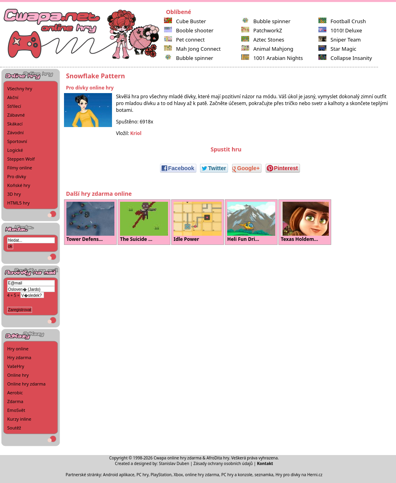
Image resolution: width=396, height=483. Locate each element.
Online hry (18, 375)
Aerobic (15, 393)
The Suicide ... (144, 222)
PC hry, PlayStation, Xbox (159, 474)
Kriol (136, 133)
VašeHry (15, 366)
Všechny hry (19, 88)
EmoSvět (16, 410)
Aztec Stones (262, 39)
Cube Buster (185, 21)
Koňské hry (18, 185)
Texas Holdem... (305, 222)
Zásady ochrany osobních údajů (223, 463)
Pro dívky (16, 176)
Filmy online (19, 168)
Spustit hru (225, 149)
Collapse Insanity (345, 58)
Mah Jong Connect (192, 48)
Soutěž (14, 428)
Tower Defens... (90, 222)
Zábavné (16, 115)
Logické (15, 150)
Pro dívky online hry (90, 87)
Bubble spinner (188, 58)
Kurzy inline (19, 419)
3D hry (14, 194)
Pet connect (184, 39)
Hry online (17, 349)
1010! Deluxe (340, 30)
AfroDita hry (217, 458)
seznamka (263, 474)
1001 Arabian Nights (272, 58)
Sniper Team (339, 39)
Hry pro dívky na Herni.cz (299, 474)
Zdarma (15, 401)
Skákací (14, 124)
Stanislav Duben (174, 463)
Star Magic (337, 48)
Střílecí (14, 106)
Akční (12, 97)
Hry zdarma (19, 357)
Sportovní (17, 141)
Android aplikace (118, 474)
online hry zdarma (202, 474)
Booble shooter (189, 30)
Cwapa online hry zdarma (178, 458)
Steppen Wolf (21, 159)
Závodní (15, 132)
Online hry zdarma (26, 384)
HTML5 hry (18, 203)
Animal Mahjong (267, 48)
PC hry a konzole (236, 474)
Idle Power (198, 222)
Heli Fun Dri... (251, 222)
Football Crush (342, 21)
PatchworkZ (261, 30)
